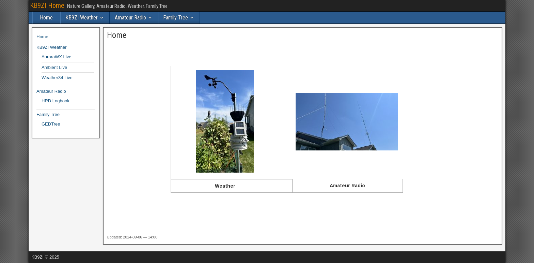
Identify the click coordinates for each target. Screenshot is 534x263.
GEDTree (51, 124)
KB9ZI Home (47, 5)
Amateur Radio (130, 17)
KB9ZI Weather (81, 17)
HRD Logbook (55, 100)
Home (46, 17)
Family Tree (175, 17)
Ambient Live (54, 67)
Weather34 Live (57, 77)
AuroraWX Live (56, 56)
